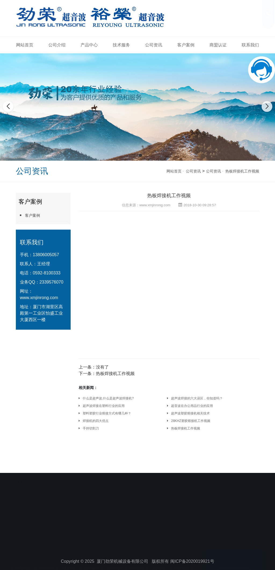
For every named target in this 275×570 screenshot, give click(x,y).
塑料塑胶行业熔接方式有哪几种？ (107, 413)
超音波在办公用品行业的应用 (192, 406)
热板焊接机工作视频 (242, 171)
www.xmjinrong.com (39, 297)
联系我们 (250, 45)
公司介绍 (57, 45)
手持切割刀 (91, 428)
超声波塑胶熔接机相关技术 (190, 413)
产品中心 (89, 45)
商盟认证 (218, 45)
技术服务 (121, 45)
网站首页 (24, 45)
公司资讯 (153, 45)
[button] (134, 155)
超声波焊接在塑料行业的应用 (104, 406)
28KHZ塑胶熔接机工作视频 (190, 421)
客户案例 (185, 45)
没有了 (102, 367)
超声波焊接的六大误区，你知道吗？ (197, 398)
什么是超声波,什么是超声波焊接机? (108, 398)
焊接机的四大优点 (95, 421)
